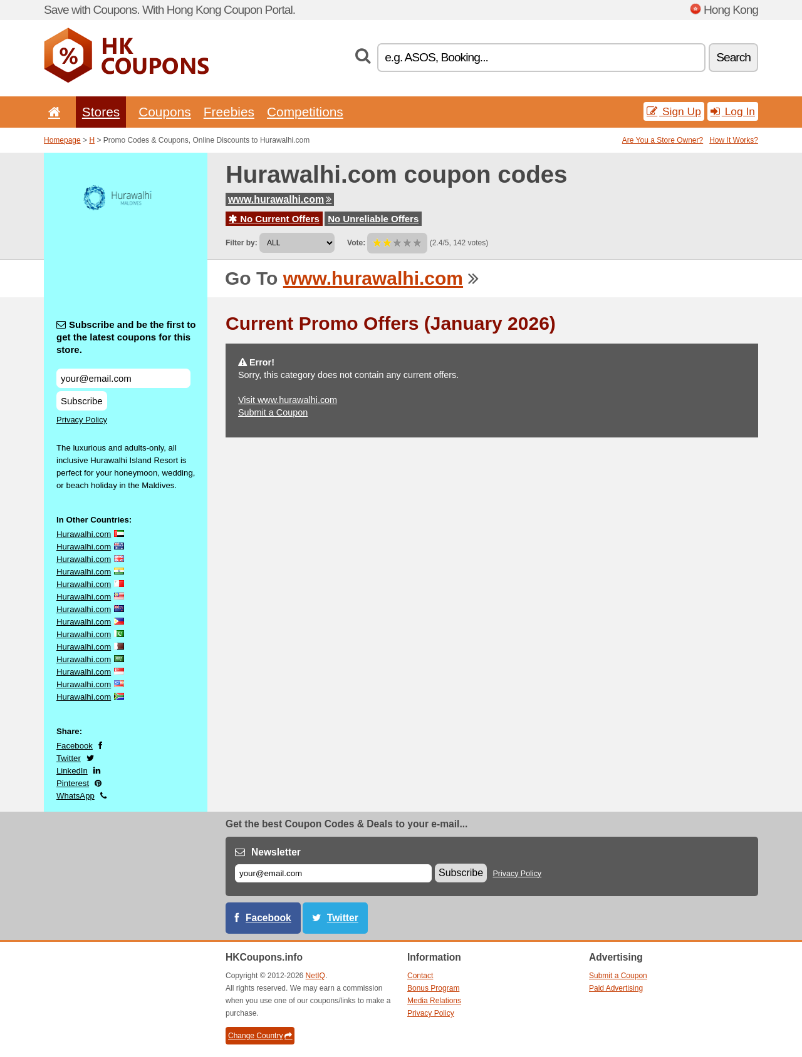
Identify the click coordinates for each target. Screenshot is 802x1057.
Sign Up (674, 111)
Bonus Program (433, 988)
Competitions (305, 112)
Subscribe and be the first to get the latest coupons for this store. (126, 337)
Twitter (68, 758)
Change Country (260, 1035)
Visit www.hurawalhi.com (287, 400)
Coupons (164, 112)
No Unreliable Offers (373, 218)
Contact (420, 975)
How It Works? (733, 140)
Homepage (62, 140)
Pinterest (72, 783)
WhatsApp (75, 795)
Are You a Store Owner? (662, 140)
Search (733, 57)
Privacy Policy (81, 419)
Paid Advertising (616, 988)
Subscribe (82, 401)
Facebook (74, 745)
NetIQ (315, 975)
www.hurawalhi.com (279, 199)
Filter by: (242, 242)
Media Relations (434, 1000)
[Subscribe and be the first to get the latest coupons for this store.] (123, 378)
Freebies (229, 112)
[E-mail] (333, 873)
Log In (733, 111)
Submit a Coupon (273, 412)
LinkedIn (72, 770)
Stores (101, 112)
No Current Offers (274, 218)
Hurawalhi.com (83, 534)
